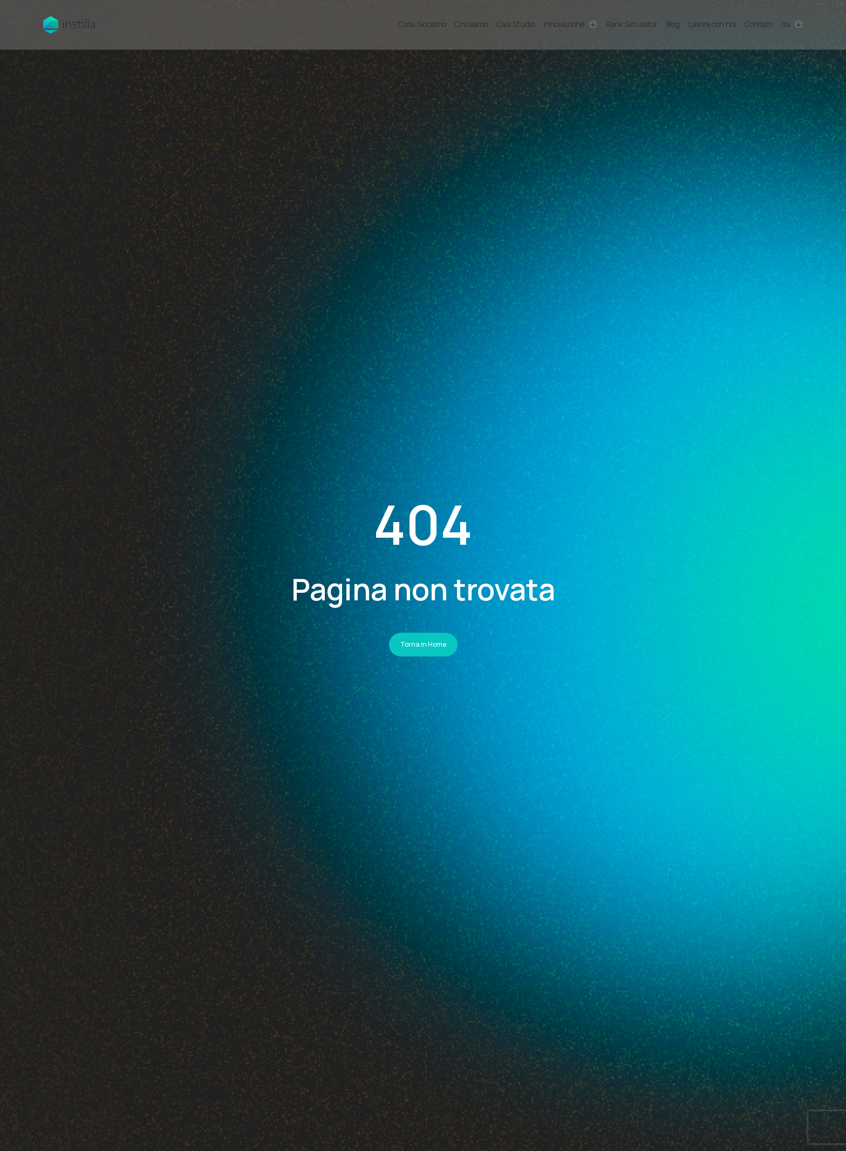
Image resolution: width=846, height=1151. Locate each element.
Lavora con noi (712, 24)
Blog (673, 24)
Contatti (759, 24)
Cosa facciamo (422, 24)
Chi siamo (471, 24)
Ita (785, 24)
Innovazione (563, 24)
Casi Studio (515, 24)
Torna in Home (423, 644)
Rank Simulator (631, 24)
